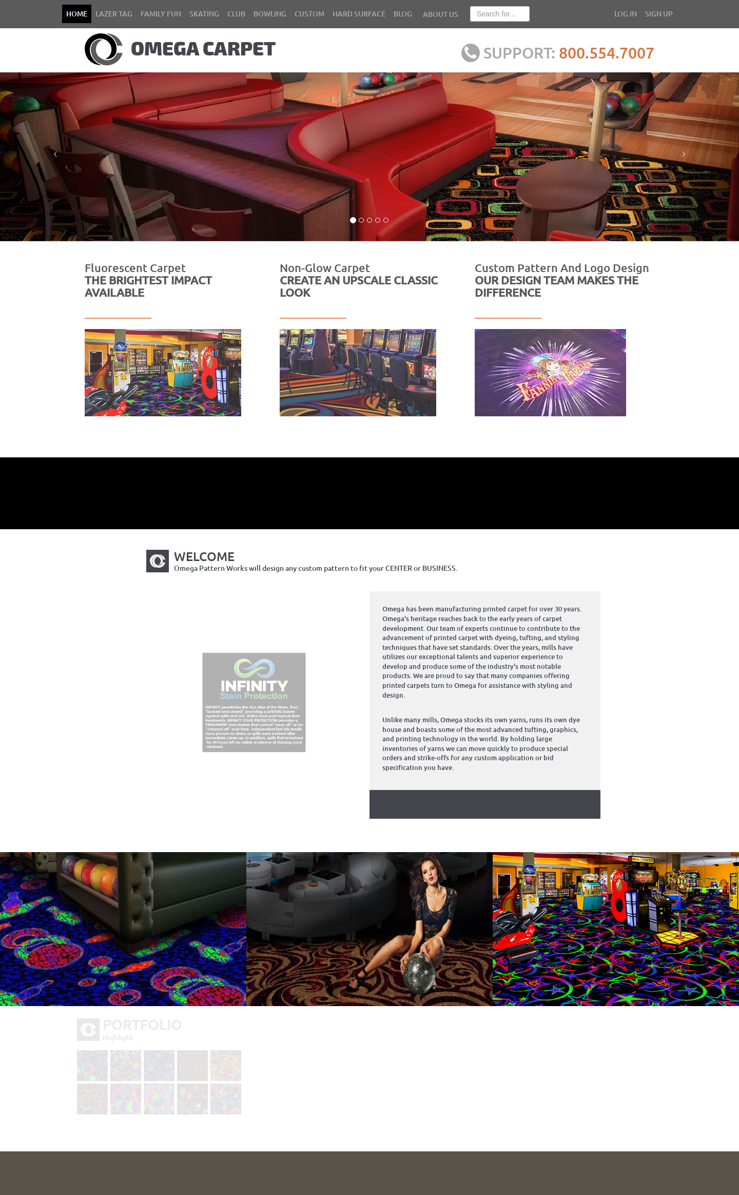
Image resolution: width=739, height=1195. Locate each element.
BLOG (403, 13)
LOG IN (625, 13)
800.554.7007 (618, 52)
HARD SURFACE (359, 13)
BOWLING (270, 13)
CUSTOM (309, 13)
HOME (76, 13)
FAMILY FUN (161, 13)
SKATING (204, 13)
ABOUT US (440, 14)
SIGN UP (659, 13)
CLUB (236, 13)
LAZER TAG (113, 13)
